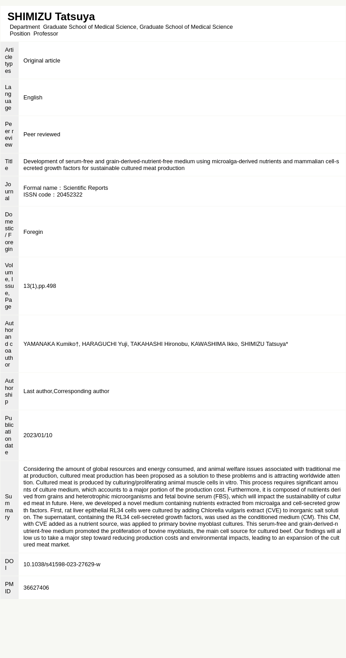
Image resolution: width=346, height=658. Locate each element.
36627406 (36, 587)
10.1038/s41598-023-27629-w (61, 564)
